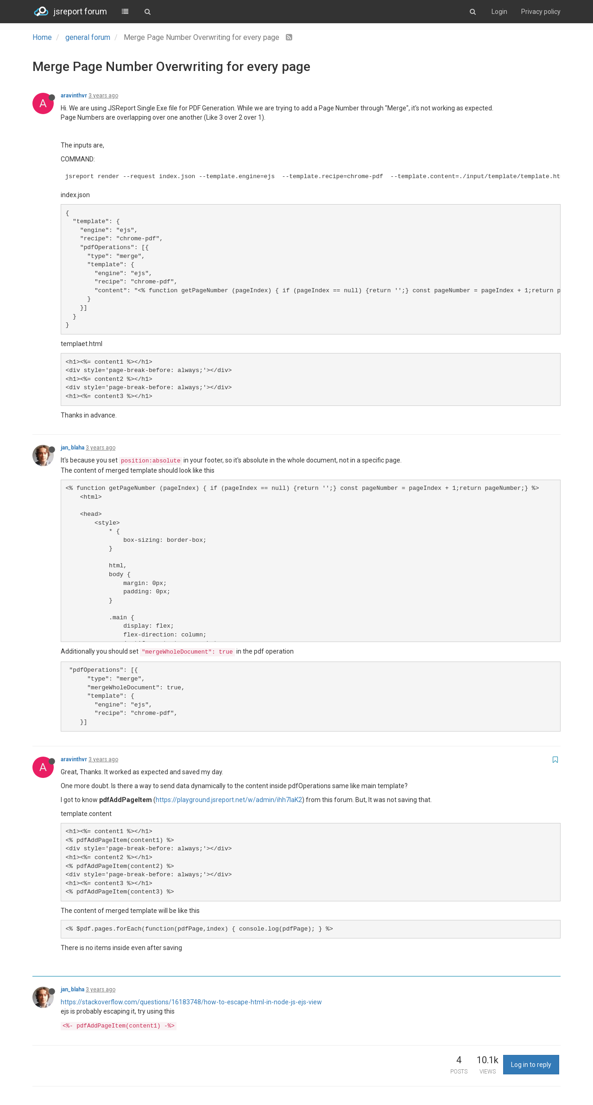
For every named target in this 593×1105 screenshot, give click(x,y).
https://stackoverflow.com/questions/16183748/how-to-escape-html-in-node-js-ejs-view (191, 1002)
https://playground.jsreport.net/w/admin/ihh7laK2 (229, 799)
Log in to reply (531, 1064)
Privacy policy (541, 11)
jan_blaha (72, 447)
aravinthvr (74, 95)
